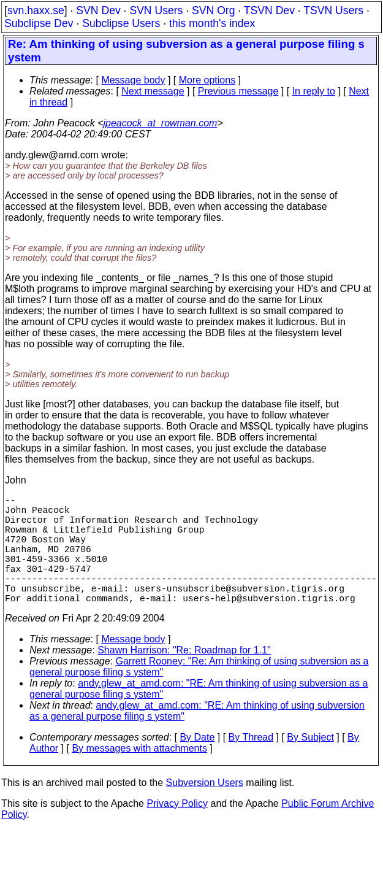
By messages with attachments (139, 775)
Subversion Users (204, 809)
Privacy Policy (177, 830)
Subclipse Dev (38, 23)
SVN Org (213, 10)
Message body (133, 80)
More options (207, 80)
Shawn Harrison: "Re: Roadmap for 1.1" (184, 677)
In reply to (313, 91)
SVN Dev (98, 10)
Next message (152, 91)
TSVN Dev (269, 10)
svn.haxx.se (35, 10)
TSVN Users (333, 10)
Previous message (238, 91)
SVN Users (156, 10)
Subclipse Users (121, 23)
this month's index (212, 23)
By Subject (310, 764)
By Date (197, 764)
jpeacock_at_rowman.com (161, 123)
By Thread (251, 764)
